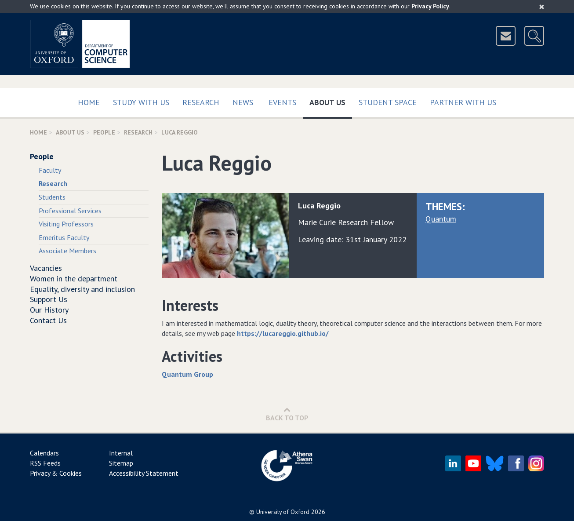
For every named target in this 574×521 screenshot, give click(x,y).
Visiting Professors (66, 223)
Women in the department (73, 278)
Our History (49, 310)
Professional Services (70, 210)
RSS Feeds (45, 463)
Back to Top (287, 414)
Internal (121, 452)
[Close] (542, 6)
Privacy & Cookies (56, 473)
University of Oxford (282, 512)
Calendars (44, 452)
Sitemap (121, 463)
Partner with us (463, 102)
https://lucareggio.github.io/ (283, 333)
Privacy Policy (430, 6)
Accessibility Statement (143, 473)
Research (200, 102)
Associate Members (67, 250)
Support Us (48, 299)
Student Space (388, 102)
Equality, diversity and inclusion (82, 289)
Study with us (141, 102)
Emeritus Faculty (64, 237)
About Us (330, 100)
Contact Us (48, 320)
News (243, 102)
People (104, 132)
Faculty (50, 170)
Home (89, 102)
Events (282, 102)
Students (52, 197)
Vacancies (46, 268)
